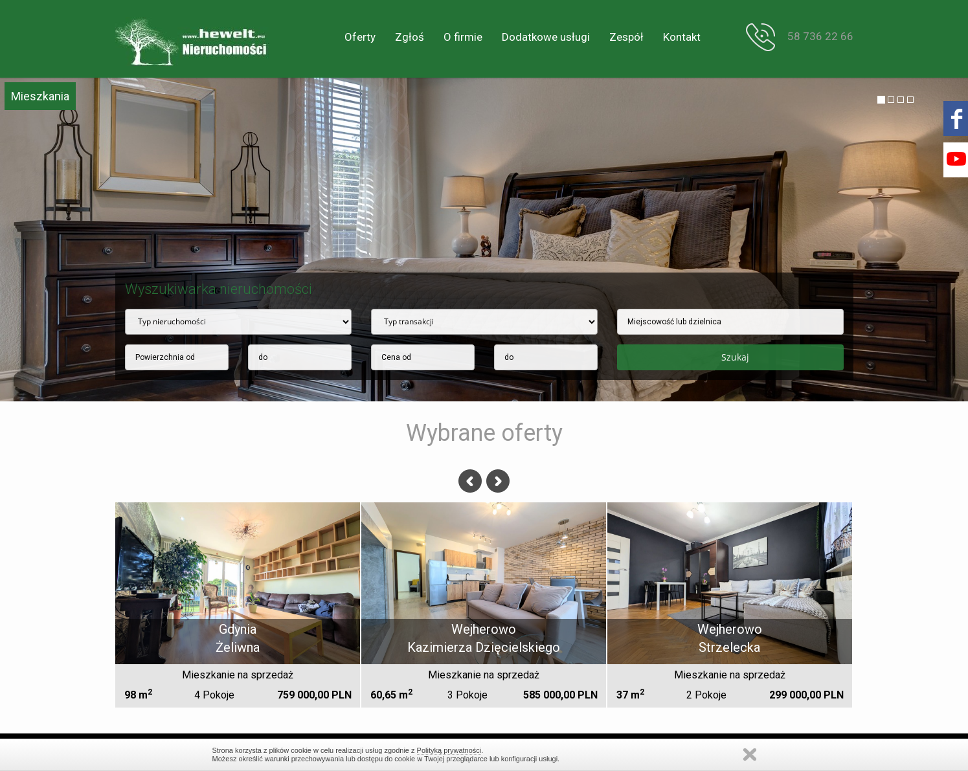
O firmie (463, 36)
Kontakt (682, 36)
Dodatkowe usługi (546, 36)
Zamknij (749, 754)
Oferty (360, 36)
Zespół (626, 36)
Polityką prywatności (449, 750)
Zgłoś (409, 36)
